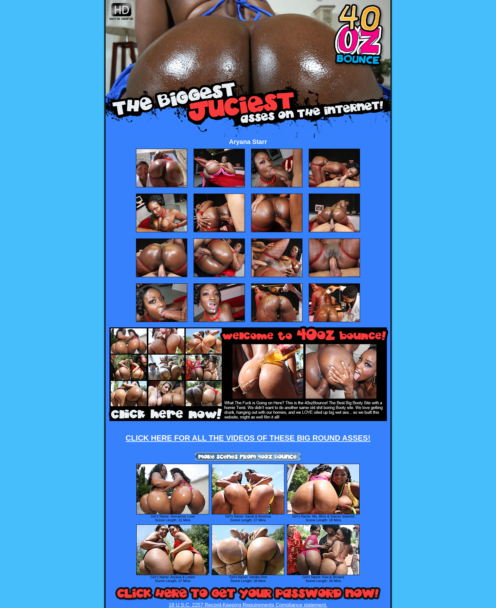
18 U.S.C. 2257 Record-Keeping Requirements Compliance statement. (248, 605)
